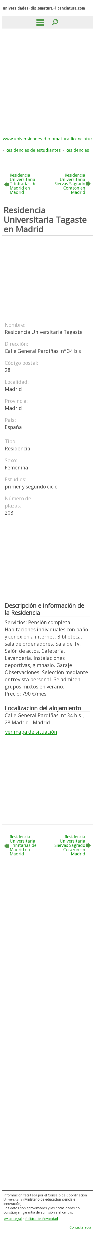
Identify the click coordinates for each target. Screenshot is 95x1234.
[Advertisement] (47, 78)
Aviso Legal (13, 1218)
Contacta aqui (80, 1227)
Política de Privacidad (41, 1218)
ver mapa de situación (31, 731)
